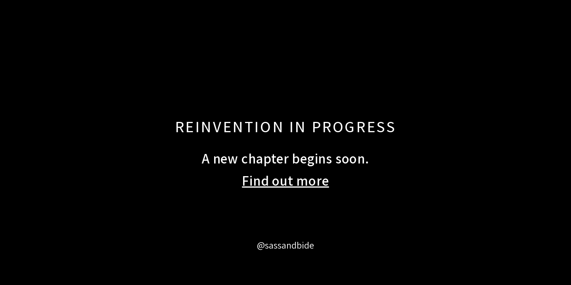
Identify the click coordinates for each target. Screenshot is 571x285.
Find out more (285, 180)
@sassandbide (285, 245)
